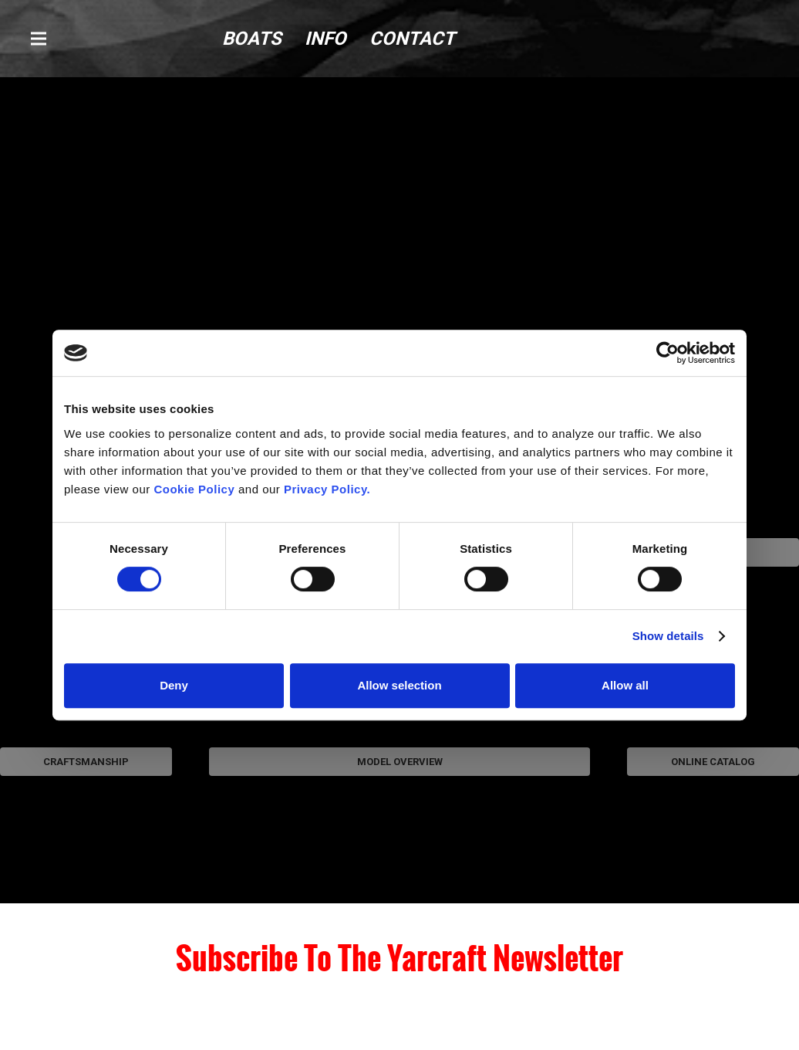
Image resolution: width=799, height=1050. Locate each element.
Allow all (625, 685)
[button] (38, 38)
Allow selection (399, 685)
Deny (174, 685)
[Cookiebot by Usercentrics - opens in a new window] (667, 352)
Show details (668, 635)
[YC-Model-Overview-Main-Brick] (399, 217)
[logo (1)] (691, 38)
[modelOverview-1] (399, 841)
